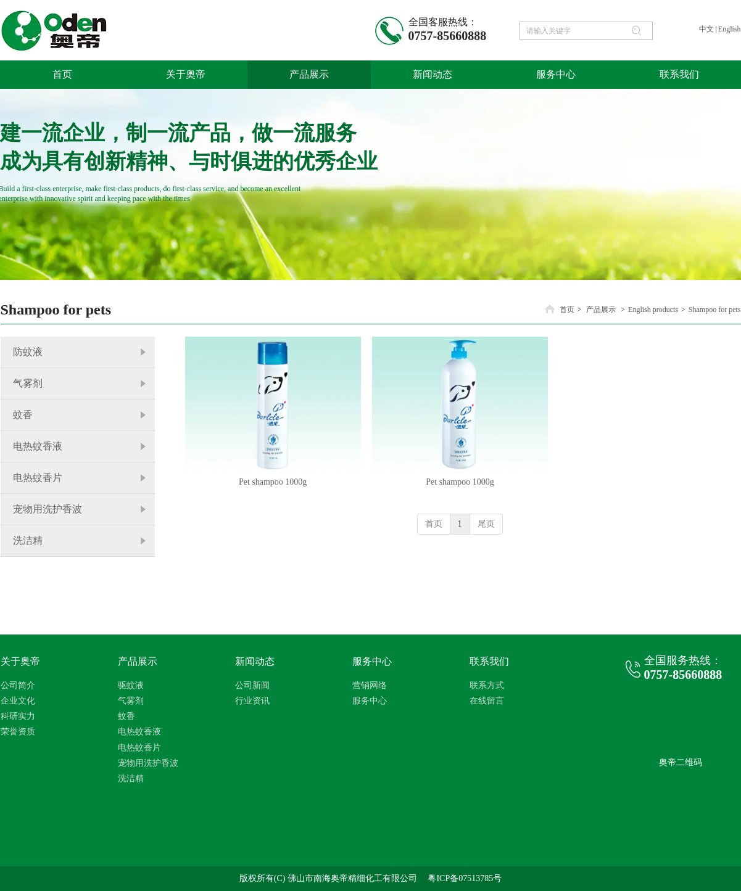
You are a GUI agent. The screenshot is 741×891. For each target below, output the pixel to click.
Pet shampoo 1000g (273, 482)
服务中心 (372, 661)
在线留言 (487, 700)
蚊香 (126, 716)
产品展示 (601, 309)
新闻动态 (255, 661)
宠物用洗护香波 (148, 763)
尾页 (486, 523)
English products (653, 309)
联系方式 (487, 685)
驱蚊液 (131, 685)
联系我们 (489, 661)
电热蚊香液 (139, 731)
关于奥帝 (20, 661)
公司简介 (18, 685)
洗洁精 (131, 778)
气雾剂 (131, 700)
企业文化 (18, 700)
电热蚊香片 (139, 747)
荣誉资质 (18, 731)
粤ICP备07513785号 (465, 878)
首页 (567, 309)
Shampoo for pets (715, 309)
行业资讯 (252, 700)
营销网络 (369, 685)
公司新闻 (252, 685)
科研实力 (18, 716)
